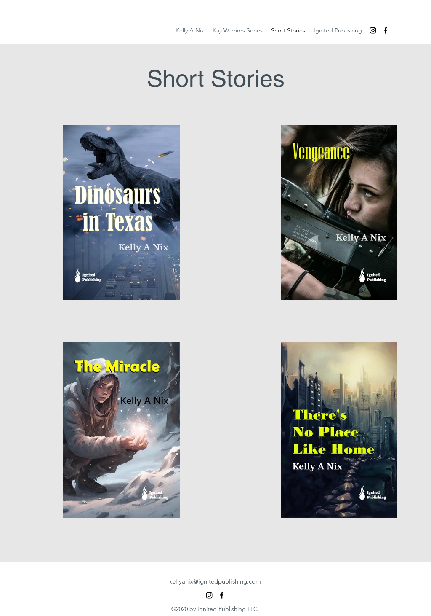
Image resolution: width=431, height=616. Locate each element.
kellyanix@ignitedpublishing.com (215, 581)
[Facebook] (385, 30)
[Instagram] (373, 30)
